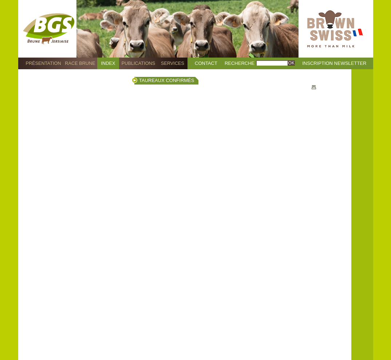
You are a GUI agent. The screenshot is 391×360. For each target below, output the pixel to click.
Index (108, 63)
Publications (138, 63)
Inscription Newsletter (334, 63)
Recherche (239, 63)
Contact (206, 63)
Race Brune (80, 63)
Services (172, 63)
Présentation (43, 63)
